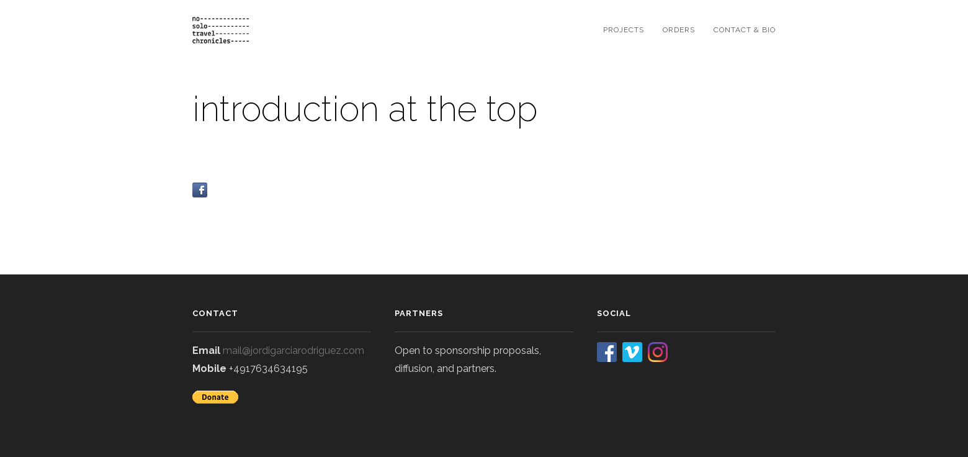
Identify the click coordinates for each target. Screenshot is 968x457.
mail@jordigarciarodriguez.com (293, 350)
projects (623, 29)
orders (679, 29)
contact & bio (745, 29)
